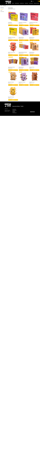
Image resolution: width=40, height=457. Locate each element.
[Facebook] (32, 111)
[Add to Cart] (13, 25)
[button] (38, 1)
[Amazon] (34, 111)
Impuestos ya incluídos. (10, 98)
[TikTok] (30, 111)
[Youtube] (33, 111)
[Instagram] (31, 111)
